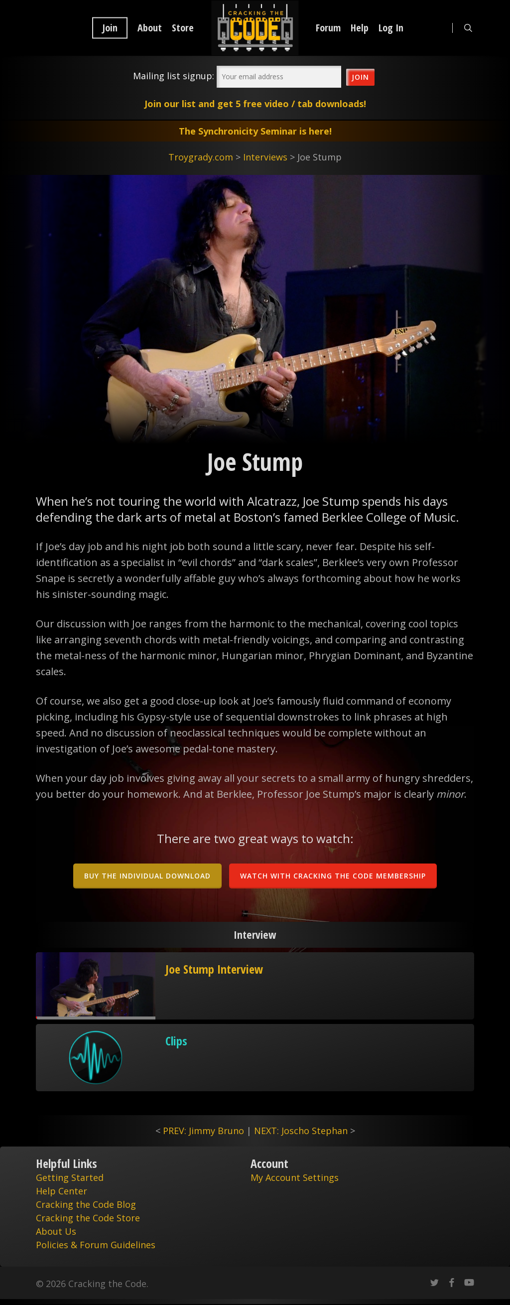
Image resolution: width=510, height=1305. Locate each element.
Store (183, 28)
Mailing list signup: (173, 76)
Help (360, 28)
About (149, 28)
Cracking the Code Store (88, 1218)
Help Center (61, 1191)
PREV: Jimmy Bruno (203, 1131)
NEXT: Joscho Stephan (301, 1131)
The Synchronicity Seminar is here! (255, 131)
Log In (391, 28)
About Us (56, 1231)
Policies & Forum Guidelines (95, 1245)
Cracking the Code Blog (86, 1204)
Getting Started (70, 1177)
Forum (328, 28)
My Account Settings (295, 1177)
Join (110, 28)
